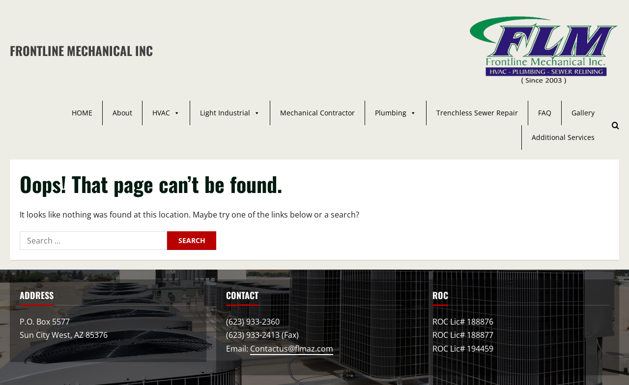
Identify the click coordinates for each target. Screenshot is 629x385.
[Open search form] (615, 125)
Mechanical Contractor (317, 112)
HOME (82, 112)
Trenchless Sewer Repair (477, 112)
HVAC (166, 113)
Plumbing (395, 113)
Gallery (583, 112)
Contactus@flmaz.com (291, 348)
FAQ (544, 112)
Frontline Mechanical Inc (81, 50)
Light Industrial (230, 113)
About (122, 112)
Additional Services (563, 137)
